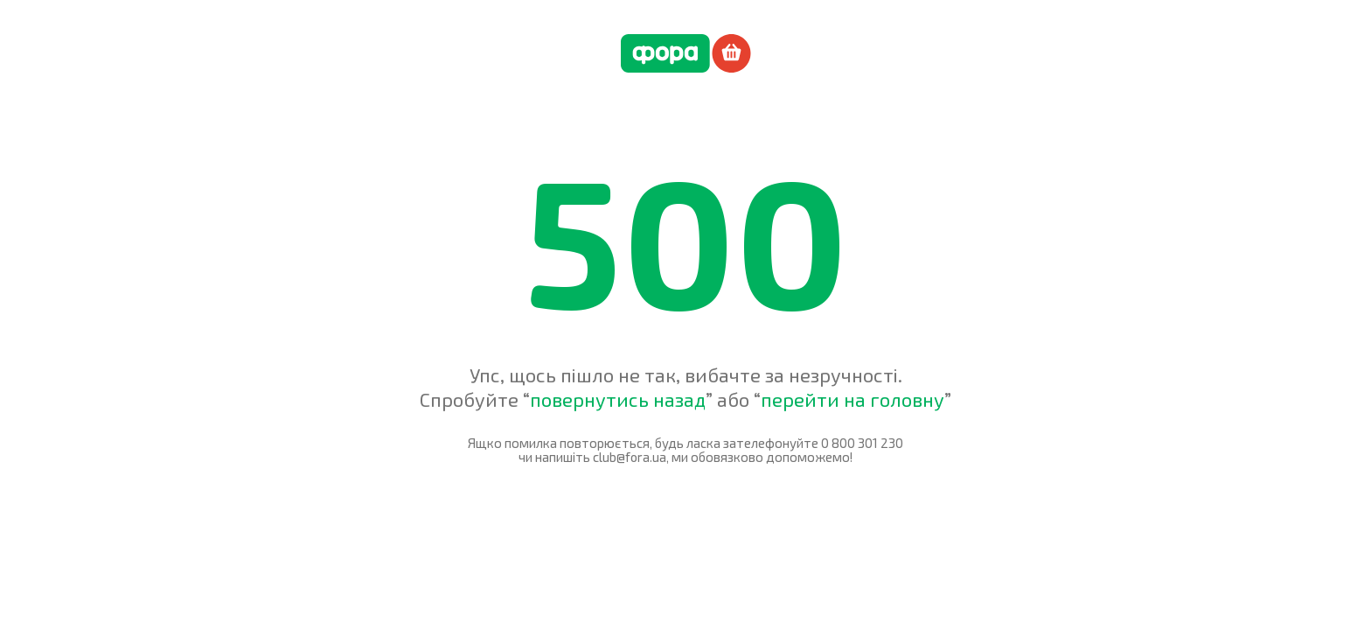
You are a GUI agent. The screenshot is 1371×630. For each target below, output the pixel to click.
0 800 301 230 (862, 443)
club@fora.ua (629, 457)
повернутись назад (618, 399)
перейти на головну (852, 399)
